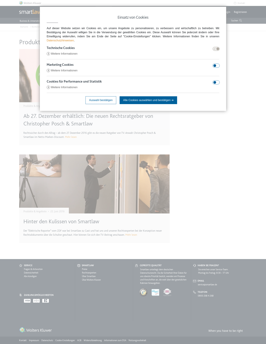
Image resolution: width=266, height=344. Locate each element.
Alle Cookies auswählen (148, 100)
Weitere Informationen (62, 53)
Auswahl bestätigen (101, 100)
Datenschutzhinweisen (60, 40)
